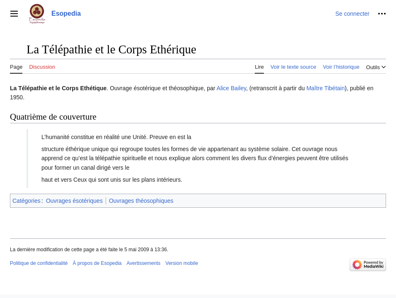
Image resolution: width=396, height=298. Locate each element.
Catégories (26, 200)
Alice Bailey (231, 88)
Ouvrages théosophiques (141, 200)
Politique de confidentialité (39, 263)
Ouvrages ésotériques (74, 200)
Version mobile (181, 263)
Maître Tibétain (326, 88)
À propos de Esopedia (96, 263)
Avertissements (144, 263)
